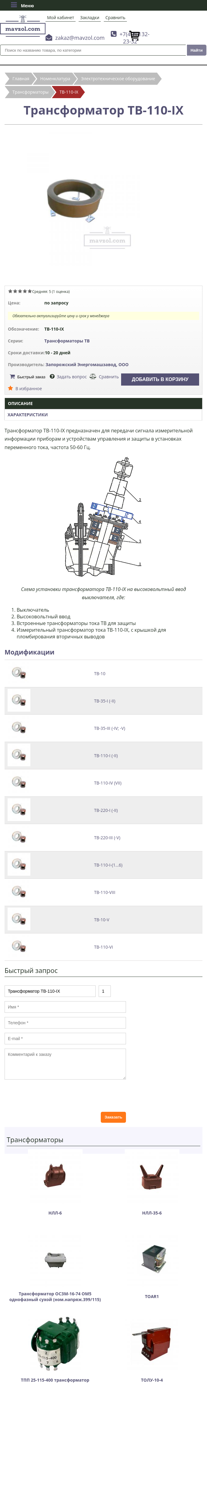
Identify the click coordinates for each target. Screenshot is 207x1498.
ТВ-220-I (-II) (106, 810)
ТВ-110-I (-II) (106, 755)
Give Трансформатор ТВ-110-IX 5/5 (29, 291)
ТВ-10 (99, 673)
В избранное (28, 388)
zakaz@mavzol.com (80, 37)
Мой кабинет (60, 17)
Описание (20, 403)
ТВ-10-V (101, 920)
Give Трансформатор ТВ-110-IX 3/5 (20, 291)
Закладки (89, 17)
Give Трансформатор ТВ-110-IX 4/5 (24, 291)
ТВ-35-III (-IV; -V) (109, 728)
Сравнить (115, 17)
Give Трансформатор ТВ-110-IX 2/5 (15, 291)
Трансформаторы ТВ (67, 341)
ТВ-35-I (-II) (104, 701)
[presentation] (51, 1096)
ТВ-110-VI (103, 947)
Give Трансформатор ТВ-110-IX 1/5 (10, 291)
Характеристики (28, 414)
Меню (22, 5)
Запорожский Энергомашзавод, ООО (87, 364)
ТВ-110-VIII (104, 892)
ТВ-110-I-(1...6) (108, 865)
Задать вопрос (72, 377)
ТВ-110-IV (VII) (107, 783)
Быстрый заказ (31, 377)
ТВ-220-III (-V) (107, 837)
